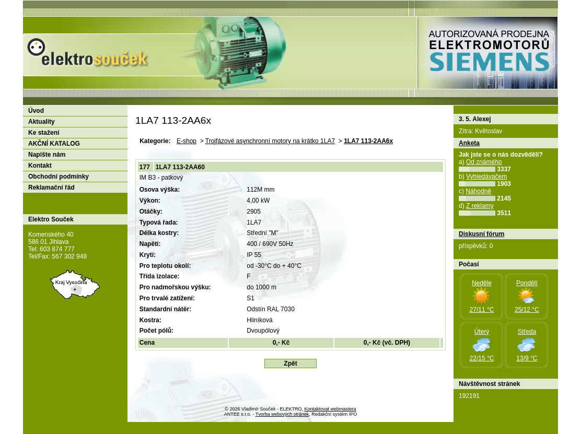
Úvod (36, 110)
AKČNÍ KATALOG (54, 143)
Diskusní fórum (481, 234)
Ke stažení (43, 132)
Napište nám (46, 154)
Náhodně (478, 191)
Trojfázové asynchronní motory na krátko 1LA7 (270, 141)
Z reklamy (480, 205)
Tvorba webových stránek (282, 414)
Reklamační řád (51, 187)
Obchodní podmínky (58, 176)
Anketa (469, 143)
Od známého (484, 162)
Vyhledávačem (486, 176)
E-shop (186, 141)
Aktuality (41, 121)
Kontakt (40, 165)
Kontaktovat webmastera (330, 409)
